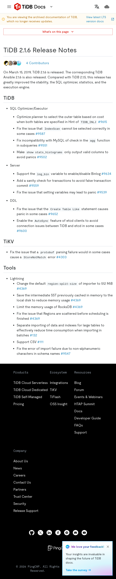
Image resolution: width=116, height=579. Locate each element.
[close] (108, 547)
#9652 (53, 214)
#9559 (34, 186)
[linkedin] (49, 532)
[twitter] (40, 532)
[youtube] (84, 532)
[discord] (75, 532)
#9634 (106, 174)
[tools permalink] (19, 267)
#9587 (40, 134)
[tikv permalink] (17, 241)
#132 (33, 335)
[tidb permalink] (17, 97)
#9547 (66, 354)
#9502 (42, 157)
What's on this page (58, 32)
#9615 (102, 122)
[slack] (66, 532)
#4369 (22, 289)
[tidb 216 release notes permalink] (80, 50)
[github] (31, 532)
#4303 (61, 257)
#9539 (102, 192)
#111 (40, 342)
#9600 (22, 231)
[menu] (9, 7)
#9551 (42, 145)
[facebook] (58, 532)
